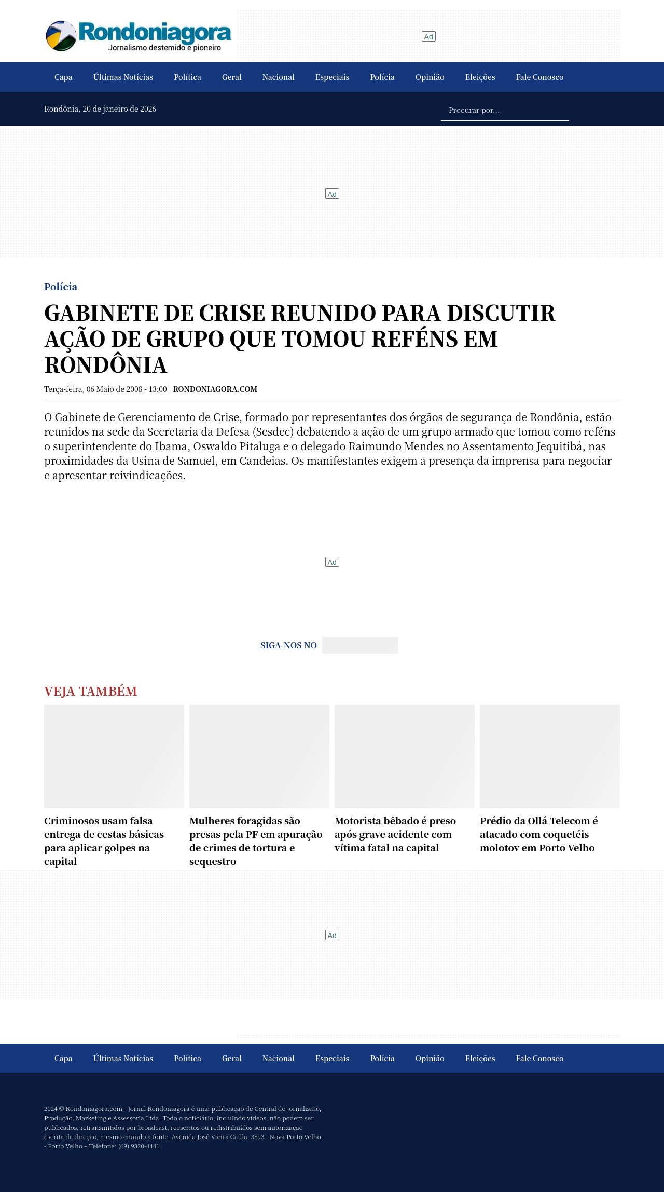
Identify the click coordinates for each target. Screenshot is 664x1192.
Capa (63, 77)
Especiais (332, 77)
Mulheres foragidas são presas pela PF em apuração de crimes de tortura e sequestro (256, 841)
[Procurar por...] (505, 109)
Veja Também (90, 690)
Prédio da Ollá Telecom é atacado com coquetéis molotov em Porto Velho (539, 834)
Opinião (430, 77)
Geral (232, 77)
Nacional (278, 77)
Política (187, 77)
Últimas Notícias (123, 77)
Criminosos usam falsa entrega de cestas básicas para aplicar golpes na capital (104, 841)
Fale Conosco (540, 77)
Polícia (382, 77)
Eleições (480, 77)
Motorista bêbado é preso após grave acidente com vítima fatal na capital (395, 834)
